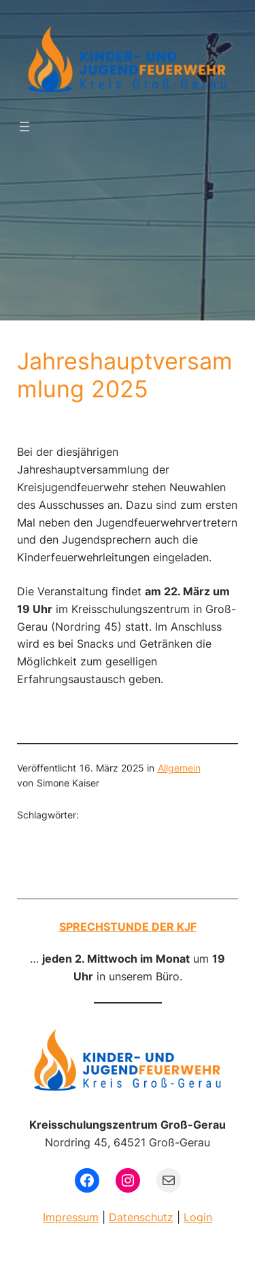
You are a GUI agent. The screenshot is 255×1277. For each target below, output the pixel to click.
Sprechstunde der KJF (128, 926)
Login (198, 1217)
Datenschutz (141, 1217)
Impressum (71, 1217)
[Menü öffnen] (24, 126)
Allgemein (179, 768)
